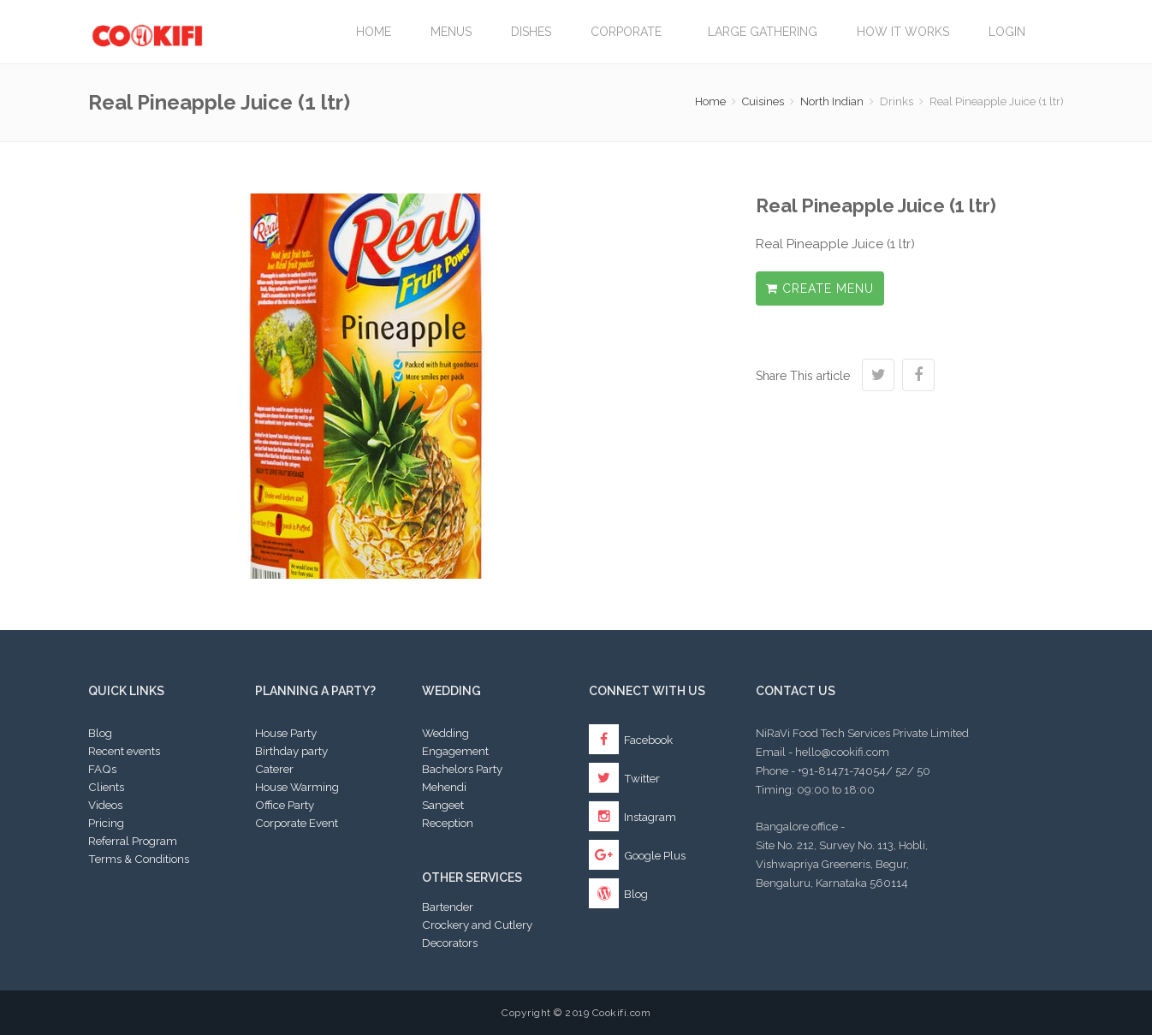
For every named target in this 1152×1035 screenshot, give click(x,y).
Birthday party (291, 751)
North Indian (832, 101)
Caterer (274, 769)
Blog (100, 733)
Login (1007, 32)
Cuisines (763, 101)
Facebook (631, 740)
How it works (903, 32)
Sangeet (443, 805)
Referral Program (132, 841)
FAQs (102, 769)
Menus (451, 32)
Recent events (124, 751)
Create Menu (820, 288)
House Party (286, 733)
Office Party (284, 805)
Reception (447, 823)
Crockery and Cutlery (477, 924)
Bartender (447, 906)
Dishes (531, 32)
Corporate (629, 32)
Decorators (450, 942)
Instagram (632, 817)
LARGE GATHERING (762, 32)
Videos (105, 805)
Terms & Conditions (138, 858)
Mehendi (444, 787)
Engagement (455, 751)
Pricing (106, 823)
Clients (106, 787)
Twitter (624, 778)
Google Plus (637, 855)
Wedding (445, 733)
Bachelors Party (462, 769)
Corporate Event (296, 823)
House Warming (297, 787)
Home (373, 32)
